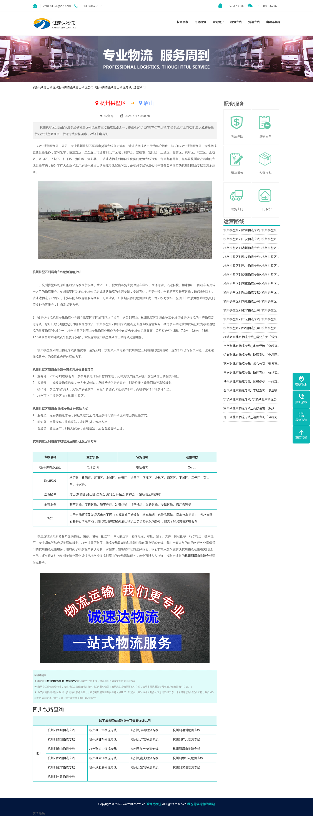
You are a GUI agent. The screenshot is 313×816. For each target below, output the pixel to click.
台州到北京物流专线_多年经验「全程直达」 (253, 346)
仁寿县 (100, 494)
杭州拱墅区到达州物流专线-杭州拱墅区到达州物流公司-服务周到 (267, 248)
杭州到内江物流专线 (103, 758)
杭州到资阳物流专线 (186, 767)
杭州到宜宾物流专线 (144, 767)
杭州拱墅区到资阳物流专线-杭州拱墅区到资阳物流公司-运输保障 (267, 274)
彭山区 (90, 494)
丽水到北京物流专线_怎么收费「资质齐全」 (253, 363)
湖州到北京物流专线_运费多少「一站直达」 (253, 381)
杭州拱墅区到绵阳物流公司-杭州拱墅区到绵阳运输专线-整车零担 (267, 328)
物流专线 (236, 22)
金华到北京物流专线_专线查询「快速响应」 (253, 390)
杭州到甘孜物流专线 (103, 739)
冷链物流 (200, 22)
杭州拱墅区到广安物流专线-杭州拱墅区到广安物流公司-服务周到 (267, 239)
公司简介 (218, 22)
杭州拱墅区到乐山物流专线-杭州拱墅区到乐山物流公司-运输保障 (267, 292)
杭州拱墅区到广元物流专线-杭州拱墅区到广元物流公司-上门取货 (267, 319)
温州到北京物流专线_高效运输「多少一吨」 (253, 408)
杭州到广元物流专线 (186, 739)
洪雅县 (110, 494)
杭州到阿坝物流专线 (61, 730)
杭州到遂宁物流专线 (61, 767)
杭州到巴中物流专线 (103, 730)
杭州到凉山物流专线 (103, 749)
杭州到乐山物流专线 (61, 749)
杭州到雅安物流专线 (103, 767)
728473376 (231, 5)
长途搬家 (182, 22)
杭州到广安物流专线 (144, 739)
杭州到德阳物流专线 (61, 739)
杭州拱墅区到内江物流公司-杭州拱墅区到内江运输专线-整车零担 (267, 301)
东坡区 (80, 494)
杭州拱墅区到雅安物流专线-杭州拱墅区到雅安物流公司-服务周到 (267, 257)
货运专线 (254, 22)
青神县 (130, 494)
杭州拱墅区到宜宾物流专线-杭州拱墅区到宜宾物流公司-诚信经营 (267, 230)
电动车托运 (273, 22)
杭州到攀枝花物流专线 (188, 758)
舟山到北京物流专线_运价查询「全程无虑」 (253, 417)
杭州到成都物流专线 (144, 730)
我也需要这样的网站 (201, 804)
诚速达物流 (153, 804)
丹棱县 (120, 494)
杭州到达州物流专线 (186, 730)
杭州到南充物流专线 (144, 758)
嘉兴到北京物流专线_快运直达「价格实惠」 (253, 372)
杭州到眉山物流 (45, 87)
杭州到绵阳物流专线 (61, 758)
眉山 (73, 494)
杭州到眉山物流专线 (198, 556)
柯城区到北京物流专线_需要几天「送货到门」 (254, 337)
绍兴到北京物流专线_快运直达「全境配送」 (253, 355)
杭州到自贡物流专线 (61, 777)
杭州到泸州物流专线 (144, 749)
